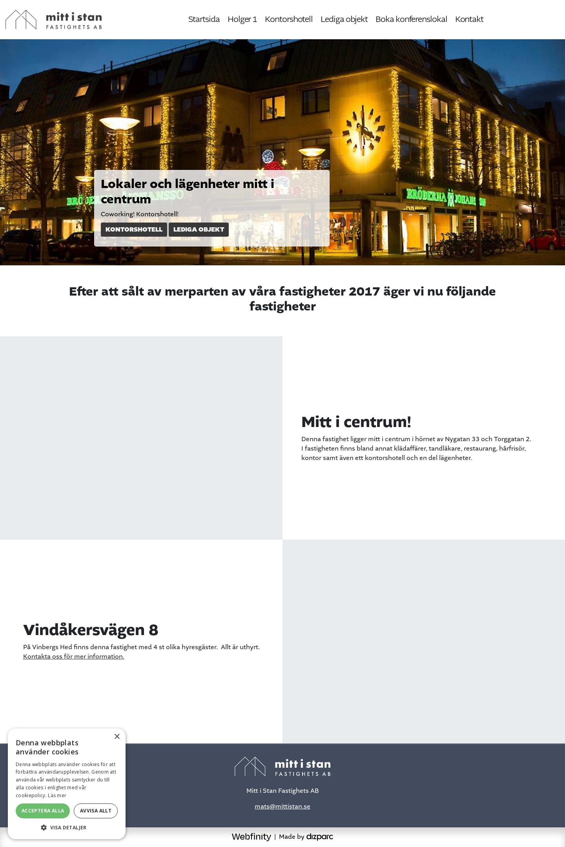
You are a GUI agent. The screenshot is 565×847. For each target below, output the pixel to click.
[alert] (67, 783)
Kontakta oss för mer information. (73, 656)
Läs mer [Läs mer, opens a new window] (57, 795)
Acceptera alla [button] (43, 810)
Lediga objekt (344, 19)
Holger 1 (242, 19)
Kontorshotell (289, 19)
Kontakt (469, 19)
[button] (67, 827)
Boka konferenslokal (411, 19)
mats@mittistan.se (282, 806)
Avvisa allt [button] (95, 810)
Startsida (204, 19)
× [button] (117, 737)
